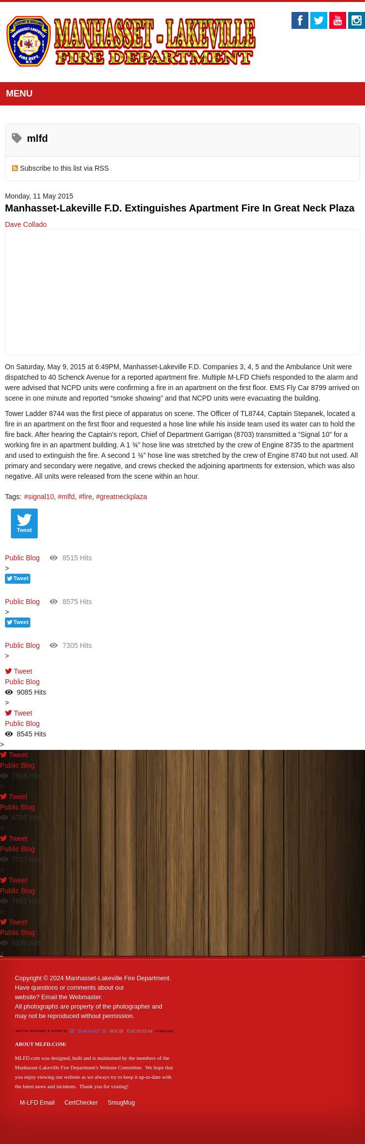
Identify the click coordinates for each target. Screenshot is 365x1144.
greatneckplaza (123, 497)
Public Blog (22, 558)
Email (49, 997)
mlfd (68, 497)
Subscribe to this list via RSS (64, 168)
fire (87, 497)
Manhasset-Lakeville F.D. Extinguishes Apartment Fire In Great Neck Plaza (180, 208)
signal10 (41, 497)
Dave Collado (26, 224)
